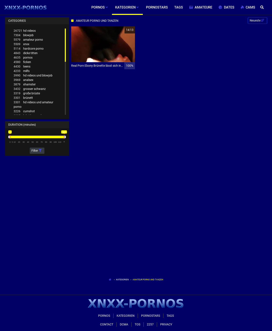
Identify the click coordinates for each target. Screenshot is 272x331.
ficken (22, 62)
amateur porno (28, 39)
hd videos (25, 31)
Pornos (104, 315)
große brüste (27, 93)
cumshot (24, 111)
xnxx (21, 44)
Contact (106, 324)
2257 (150, 324)
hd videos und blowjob (33, 75)
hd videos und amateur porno (33, 104)
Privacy (166, 324)
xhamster (25, 84)
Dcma (124, 324)
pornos (23, 57)
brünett (23, 98)
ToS (137, 324)
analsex (23, 80)
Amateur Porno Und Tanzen (148, 279)
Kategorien (122, 279)
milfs (22, 71)
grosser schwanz (30, 89)
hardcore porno (29, 48)
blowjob (24, 35)
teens (22, 66)
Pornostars (150, 315)
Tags (170, 315)
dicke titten (26, 53)
